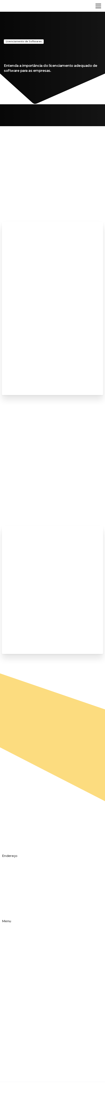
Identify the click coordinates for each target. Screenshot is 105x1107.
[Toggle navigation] (98, 6)
